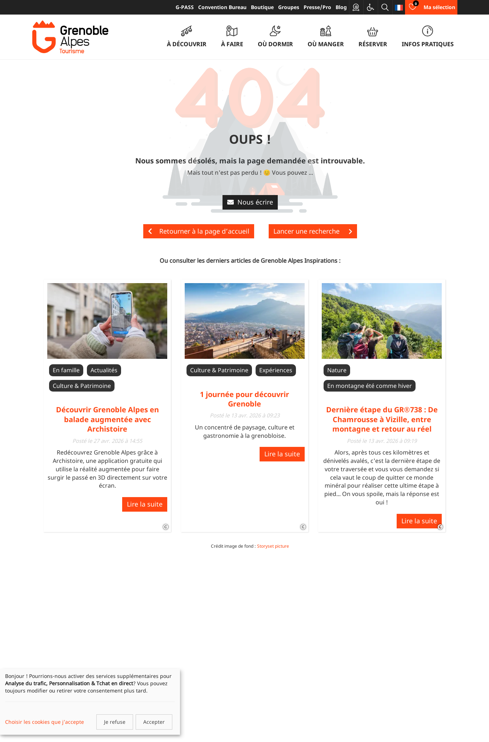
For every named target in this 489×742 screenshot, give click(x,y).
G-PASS (185, 7)
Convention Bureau (222, 7)
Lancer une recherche (312, 231)
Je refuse (114, 721)
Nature (336, 370)
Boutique (262, 7)
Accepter (154, 721)
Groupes (288, 7)
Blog (341, 7)
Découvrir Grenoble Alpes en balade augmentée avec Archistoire (107, 419)
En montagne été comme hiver (369, 386)
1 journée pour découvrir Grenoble (244, 399)
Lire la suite (145, 504)
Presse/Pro (317, 7)
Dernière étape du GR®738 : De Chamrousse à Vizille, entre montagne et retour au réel (382, 419)
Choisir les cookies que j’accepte (44, 721)
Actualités (104, 370)
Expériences (275, 370)
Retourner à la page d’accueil (198, 231)
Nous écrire (250, 202)
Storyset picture (273, 546)
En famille (66, 370)
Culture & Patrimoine (82, 386)
